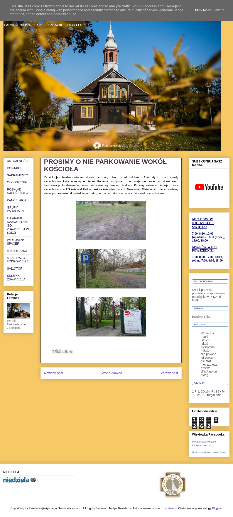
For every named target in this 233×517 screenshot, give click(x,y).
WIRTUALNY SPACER (16, 241)
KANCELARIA (16, 200)
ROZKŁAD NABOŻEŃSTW (18, 191)
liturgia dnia (213, 395)
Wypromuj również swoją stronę (209, 452)
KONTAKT (14, 168)
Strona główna (111, 373)
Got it (219, 10)
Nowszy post (53, 373)
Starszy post (168, 373)
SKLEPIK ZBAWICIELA (16, 277)
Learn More (202, 10)
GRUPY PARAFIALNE (16, 209)
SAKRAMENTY (17, 175)
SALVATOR (14, 268)
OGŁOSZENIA (17, 182)
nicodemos (170, 508)
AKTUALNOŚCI (18, 161)
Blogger (217, 508)
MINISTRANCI (17, 250)
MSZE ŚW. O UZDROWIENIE (18, 259)
